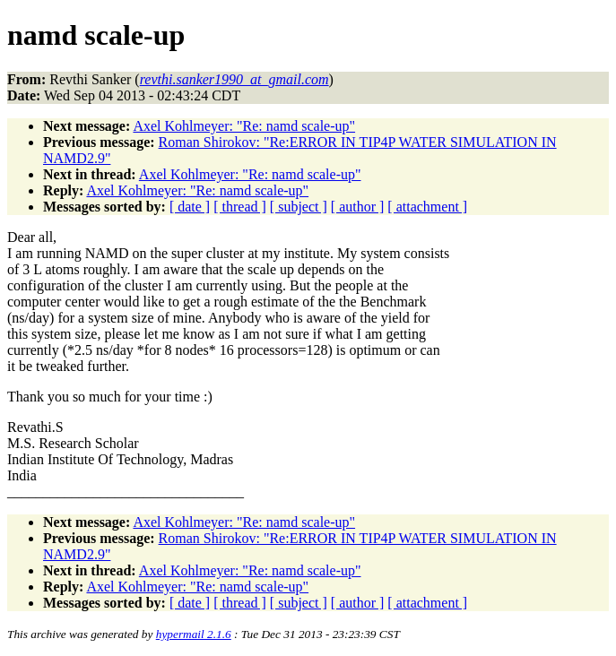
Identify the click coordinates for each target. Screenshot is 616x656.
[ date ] (189, 206)
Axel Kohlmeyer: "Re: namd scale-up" (244, 126)
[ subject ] (298, 206)
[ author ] (358, 206)
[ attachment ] (427, 206)
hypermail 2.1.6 (193, 634)
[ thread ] (239, 206)
